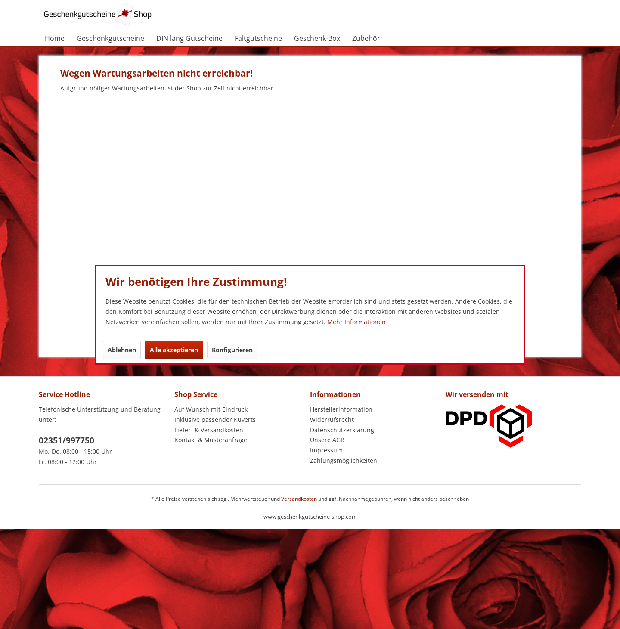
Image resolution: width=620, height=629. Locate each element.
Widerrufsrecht (332, 419)
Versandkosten (299, 498)
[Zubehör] (366, 38)
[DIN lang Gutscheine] (189, 38)
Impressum (326, 450)
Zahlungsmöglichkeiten (343, 460)
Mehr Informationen (356, 322)
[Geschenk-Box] (317, 38)
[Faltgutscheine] (258, 38)
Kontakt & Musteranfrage (210, 440)
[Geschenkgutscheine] (110, 38)
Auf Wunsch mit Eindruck (211, 409)
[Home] (55, 38)
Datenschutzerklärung (342, 430)
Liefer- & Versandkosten (208, 430)
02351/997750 (66, 440)
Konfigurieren (232, 350)
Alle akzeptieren (174, 350)
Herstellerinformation (341, 409)
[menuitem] (55, 38)
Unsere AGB (327, 440)
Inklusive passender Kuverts (215, 419)
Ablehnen (122, 350)
